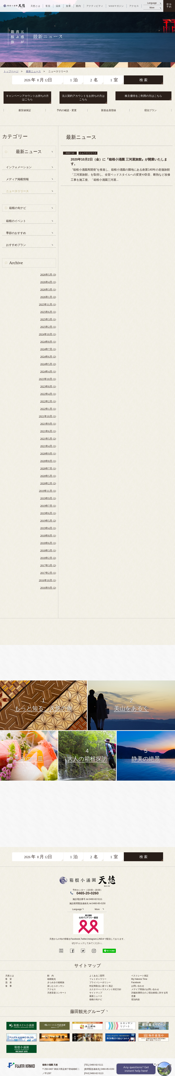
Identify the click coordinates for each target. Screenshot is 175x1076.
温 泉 (8, 982)
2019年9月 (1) (48, 498)
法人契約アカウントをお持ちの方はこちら (83, 97)
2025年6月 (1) (48, 311)
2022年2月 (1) (48, 401)
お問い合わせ (137, 986)
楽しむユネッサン (55, 986)
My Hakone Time (139, 979)
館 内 (50, 975)
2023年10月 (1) (47, 379)
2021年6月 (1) (48, 431)
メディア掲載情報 (17, 179)
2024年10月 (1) (47, 334)
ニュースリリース (17, 191)
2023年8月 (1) (48, 386)
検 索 (143, 80)
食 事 (8, 986)
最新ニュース (95, 996)
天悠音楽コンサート (56, 992)
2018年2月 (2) (48, 558)
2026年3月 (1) (48, 289)
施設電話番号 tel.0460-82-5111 (87, 899)
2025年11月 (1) (47, 304)
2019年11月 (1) (47, 490)
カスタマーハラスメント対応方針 (105, 989)
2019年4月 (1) (48, 528)
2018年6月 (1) (48, 543)
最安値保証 (24, 110)
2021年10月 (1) (47, 416)
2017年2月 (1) (48, 572)
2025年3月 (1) (48, 319)
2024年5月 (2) (48, 364)
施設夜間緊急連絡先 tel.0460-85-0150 (87, 903)
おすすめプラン (16, 244)
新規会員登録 (108, 110)
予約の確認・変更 (67, 110)
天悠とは (9, 975)
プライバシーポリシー (100, 982)
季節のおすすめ (16, 233)
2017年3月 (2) (48, 565)
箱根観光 (51, 979)
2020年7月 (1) (48, 468)
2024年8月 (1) (48, 341)
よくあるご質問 (96, 975)
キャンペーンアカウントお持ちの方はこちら (27, 97)
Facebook (136, 982)
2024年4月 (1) (48, 371)
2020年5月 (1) (48, 476)
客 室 (8, 979)
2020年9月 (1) (48, 453)
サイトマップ (95, 992)
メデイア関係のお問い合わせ (145, 989)
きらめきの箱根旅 (55, 982)
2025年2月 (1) (48, 326)
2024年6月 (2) (48, 356)
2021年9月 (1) (48, 423)
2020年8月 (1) (48, 461)
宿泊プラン (150, 110)
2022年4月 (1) (48, 394)
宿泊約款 (135, 999)
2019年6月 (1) (48, 513)
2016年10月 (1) (47, 580)
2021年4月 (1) (48, 446)
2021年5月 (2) (48, 438)
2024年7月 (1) (48, 349)
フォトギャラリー (97, 979)
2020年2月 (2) (48, 483)
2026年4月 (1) (48, 282)
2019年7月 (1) (48, 505)
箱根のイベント (16, 220)
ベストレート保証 (139, 975)
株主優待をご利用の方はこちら (143, 95)
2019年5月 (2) (48, 520)
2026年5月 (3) (48, 274)
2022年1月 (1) (48, 408)
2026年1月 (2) (48, 297)
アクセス (51, 989)
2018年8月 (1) (48, 535)
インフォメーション (19, 167)
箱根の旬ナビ (17, 207)
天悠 (14, 6)
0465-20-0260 (87, 893)
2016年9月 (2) (48, 587)
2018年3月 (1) (48, 550)
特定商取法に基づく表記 (101, 986)
